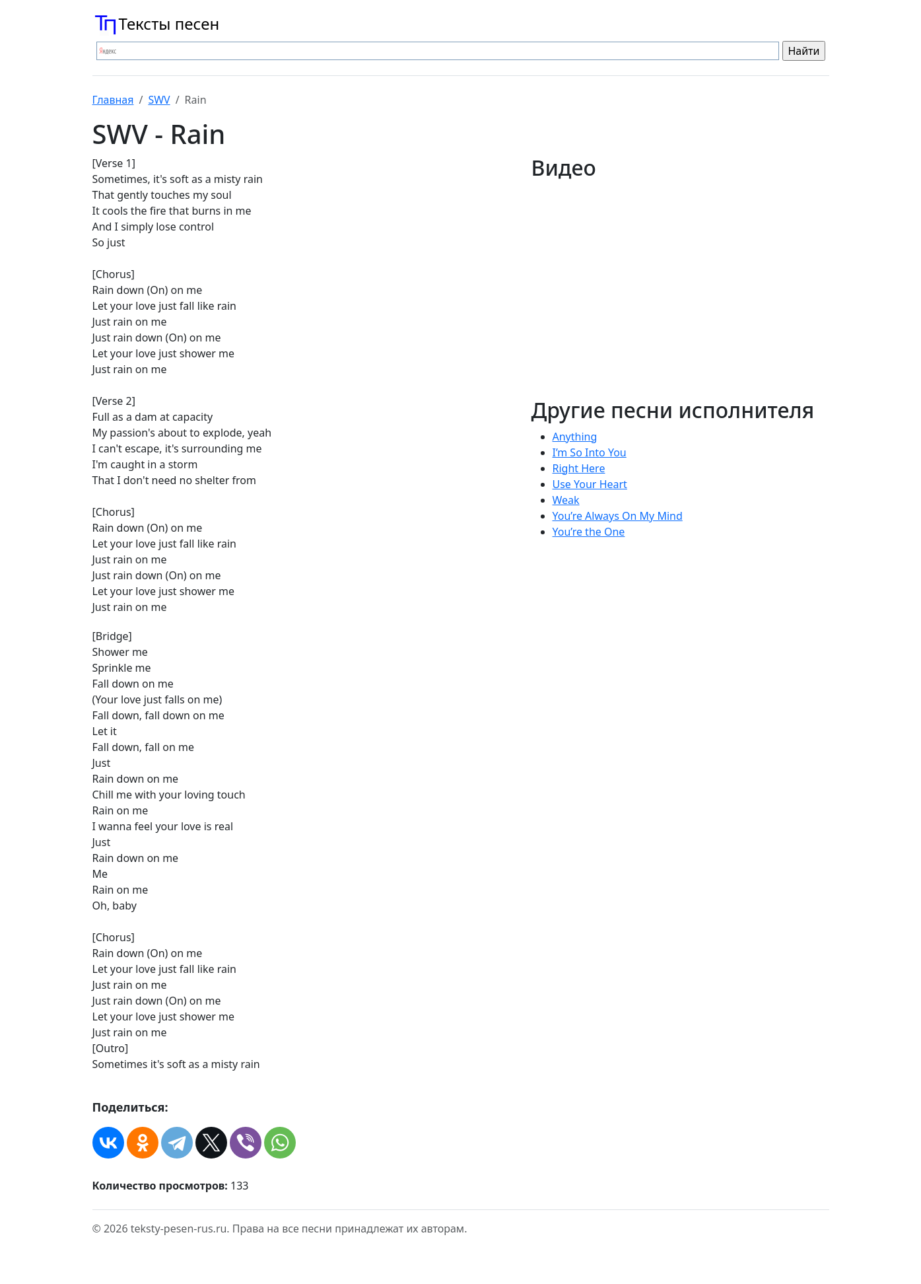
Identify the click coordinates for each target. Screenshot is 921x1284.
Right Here (579, 468)
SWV (159, 99)
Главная (113, 99)
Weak (566, 500)
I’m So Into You (590, 452)
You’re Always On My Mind (618, 516)
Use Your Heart (590, 484)
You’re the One (589, 531)
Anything (575, 436)
